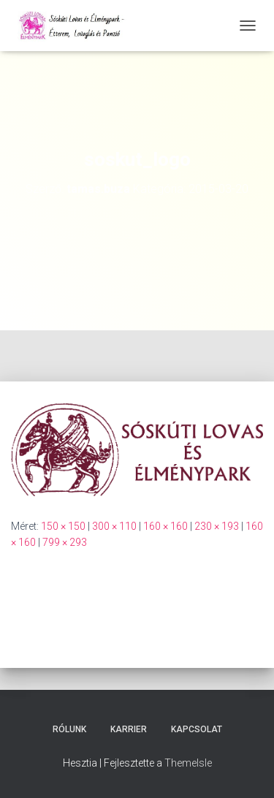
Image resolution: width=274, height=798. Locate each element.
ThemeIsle (188, 763)
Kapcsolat (196, 729)
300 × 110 (114, 526)
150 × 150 (63, 526)
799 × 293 (64, 542)
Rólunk (69, 729)
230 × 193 (216, 526)
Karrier (128, 729)
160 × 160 (165, 526)
